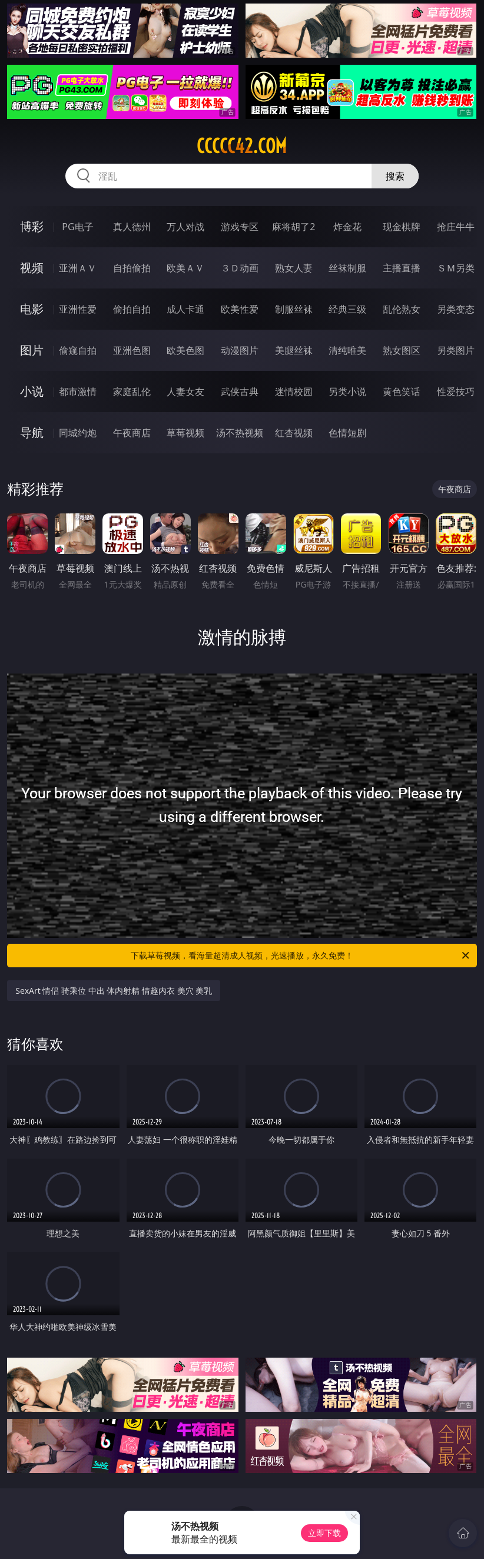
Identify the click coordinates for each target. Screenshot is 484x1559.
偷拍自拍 (132, 309)
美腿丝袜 (294, 350)
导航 (32, 432)
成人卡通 (185, 309)
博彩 (32, 226)
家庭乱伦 (132, 391)
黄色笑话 (401, 391)
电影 (32, 309)
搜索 (395, 176)
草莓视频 (185, 432)
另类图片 (456, 350)
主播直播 (401, 267)
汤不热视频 (239, 432)
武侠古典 (239, 391)
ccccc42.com (242, 146)
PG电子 (77, 226)
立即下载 (324, 1532)
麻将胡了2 (293, 226)
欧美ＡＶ (185, 267)
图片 (32, 350)
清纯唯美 (347, 350)
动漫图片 (239, 350)
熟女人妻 (294, 267)
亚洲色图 (132, 350)
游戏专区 (239, 226)
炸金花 (347, 226)
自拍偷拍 (132, 267)
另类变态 (456, 309)
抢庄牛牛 (456, 226)
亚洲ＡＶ (78, 267)
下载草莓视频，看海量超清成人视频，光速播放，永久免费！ (301, 955)
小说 (32, 391)
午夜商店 (132, 432)
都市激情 (78, 391)
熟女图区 (401, 350)
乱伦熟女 (401, 309)
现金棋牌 (401, 226)
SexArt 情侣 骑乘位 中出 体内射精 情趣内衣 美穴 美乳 (113, 990)
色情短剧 (347, 432)
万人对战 (185, 226)
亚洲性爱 (78, 309)
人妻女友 (185, 391)
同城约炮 (78, 432)
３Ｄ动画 (239, 267)
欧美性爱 (239, 309)
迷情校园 (294, 391)
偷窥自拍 (78, 350)
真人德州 (132, 226)
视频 (32, 268)
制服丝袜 (294, 309)
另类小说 (347, 391)
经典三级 (347, 309)
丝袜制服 (347, 267)
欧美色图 (185, 350)
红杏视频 (294, 432)
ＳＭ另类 (456, 267)
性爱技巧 (456, 391)
